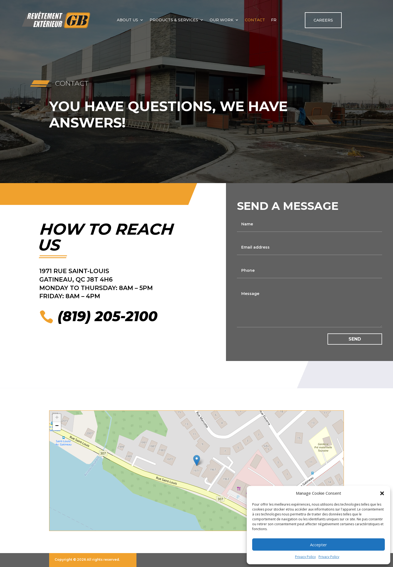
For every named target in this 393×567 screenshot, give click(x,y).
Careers (323, 20)
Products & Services (174, 19)
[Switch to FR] (273, 20)
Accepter (318, 544)
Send (355, 339)
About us (127, 19)
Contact (255, 19)
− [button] (57, 426)
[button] (382, 493)
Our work (221, 19)
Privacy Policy (305, 556)
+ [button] (57, 418)
